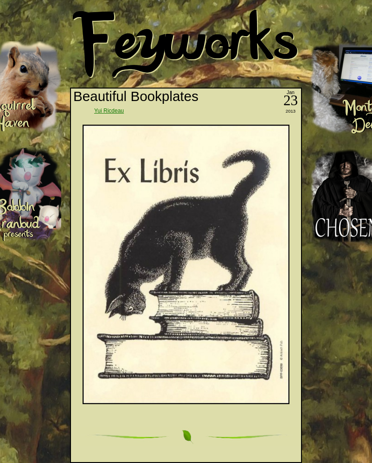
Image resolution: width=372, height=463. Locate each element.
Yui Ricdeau (109, 111)
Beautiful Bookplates (136, 96)
